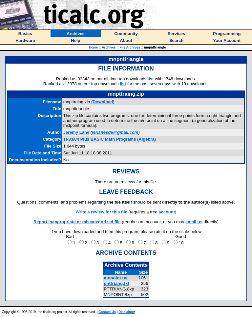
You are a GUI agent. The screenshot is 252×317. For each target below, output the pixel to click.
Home (93, 47)
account (166, 211)
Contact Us (107, 312)
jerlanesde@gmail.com (115, 132)
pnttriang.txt (116, 283)
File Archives (130, 47)
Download (103, 101)
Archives (109, 47)
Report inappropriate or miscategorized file (77, 221)
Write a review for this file (101, 211)
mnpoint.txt (116, 277)
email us (193, 221)
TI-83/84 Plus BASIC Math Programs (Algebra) (109, 139)
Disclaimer (126, 312)
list (151, 78)
